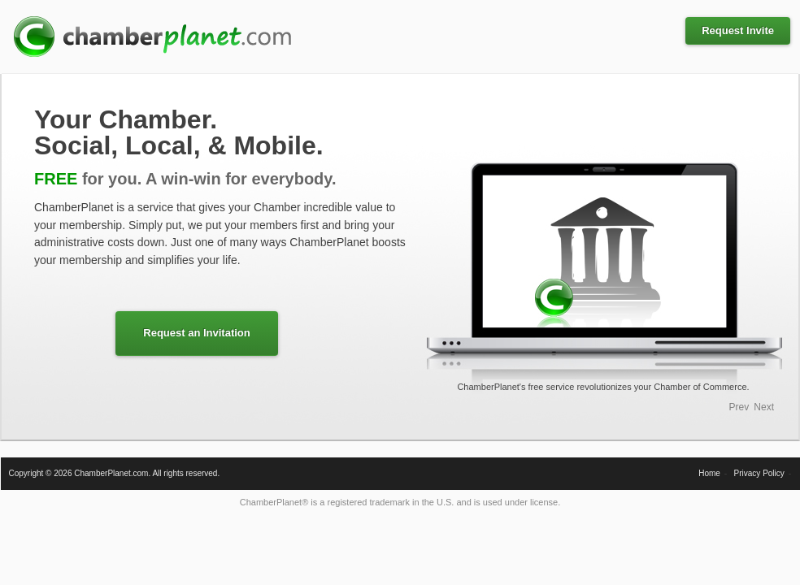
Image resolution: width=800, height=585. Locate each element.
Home (709, 473)
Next (764, 407)
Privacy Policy (759, 473)
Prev (739, 407)
